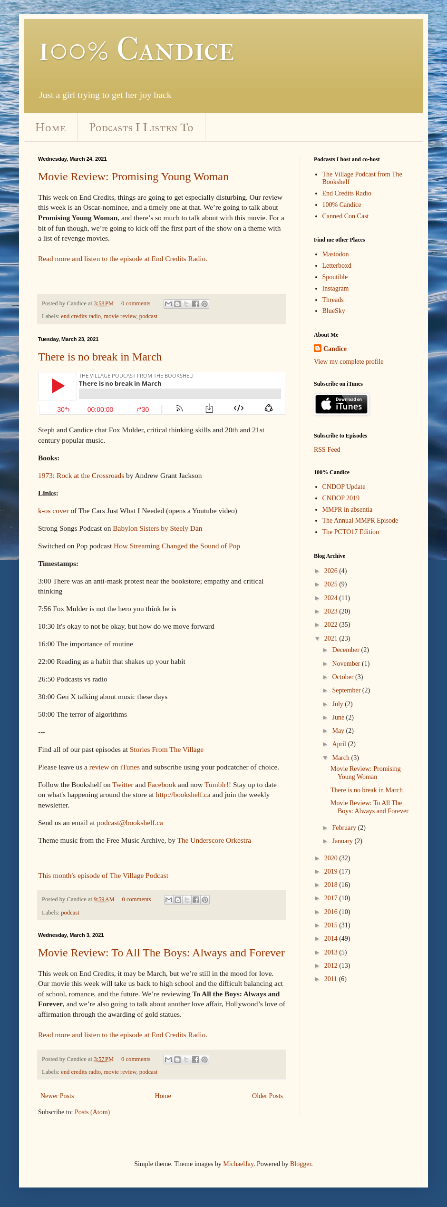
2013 (332, 952)
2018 (332, 884)
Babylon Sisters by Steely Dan (157, 528)
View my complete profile (349, 361)
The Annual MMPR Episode (360, 520)
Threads (333, 299)
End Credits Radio (346, 193)
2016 (332, 911)
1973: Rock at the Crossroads (81, 475)
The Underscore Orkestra (214, 840)
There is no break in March (100, 356)
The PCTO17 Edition (350, 531)
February (345, 827)
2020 (332, 858)
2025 (332, 584)
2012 (332, 965)
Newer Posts (57, 1096)
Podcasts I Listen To (141, 127)
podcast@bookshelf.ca (130, 822)
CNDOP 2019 (341, 498)
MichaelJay (238, 1164)
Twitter (122, 784)
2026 (332, 570)
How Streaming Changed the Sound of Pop (177, 546)
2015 (332, 925)
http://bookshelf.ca (183, 794)
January (343, 841)
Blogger (300, 1164)
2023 (332, 611)
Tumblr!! (217, 784)
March (341, 757)
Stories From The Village (167, 749)
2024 (332, 598)
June (339, 717)
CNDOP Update (344, 486)
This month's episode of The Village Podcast (103, 875)
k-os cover (53, 510)
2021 (332, 638)
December (346, 649)
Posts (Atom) (92, 1112)
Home (50, 127)
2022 (332, 624)
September (347, 690)
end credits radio (81, 316)
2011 (331, 979)
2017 (332, 898)
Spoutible (335, 277)
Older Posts (267, 1096)
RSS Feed (327, 449)
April (340, 744)
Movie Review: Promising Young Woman (133, 176)
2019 (332, 871)
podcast (148, 316)
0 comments (135, 303)
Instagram (335, 288)
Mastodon (335, 254)
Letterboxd (336, 265)
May (339, 730)
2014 (332, 938)
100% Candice (136, 48)
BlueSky (333, 310)
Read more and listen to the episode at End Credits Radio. (122, 258)
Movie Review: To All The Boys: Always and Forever (161, 952)
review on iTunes (114, 767)
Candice (335, 348)
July (338, 704)
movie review (120, 316)
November (347, 663)
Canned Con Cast (345, 216)
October (343, 677)
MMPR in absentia (347, 509)
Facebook (161, 784)
